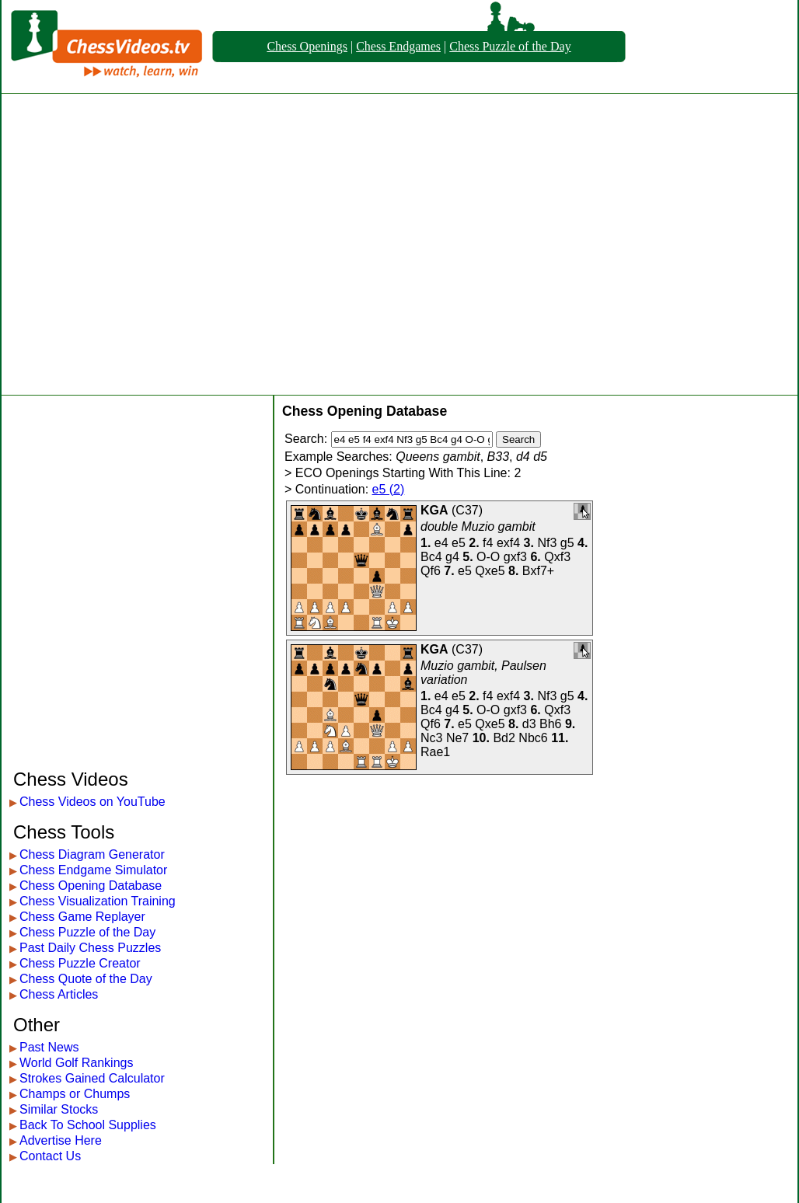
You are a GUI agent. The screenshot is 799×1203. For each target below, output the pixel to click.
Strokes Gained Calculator (92, 1078)
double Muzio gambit (478, 526)
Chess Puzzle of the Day (509, 46)
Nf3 (547, 542)
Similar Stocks (58, 1109)
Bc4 (431, 556)
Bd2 (504, 737)
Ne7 (457, 737)
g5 (567, 542)
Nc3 (431, 737)
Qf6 (430, 570)
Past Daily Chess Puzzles (90, 947)
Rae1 (435, 751)
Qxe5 (489, 570)
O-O (488, 556)
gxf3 (515, 556)
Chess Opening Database (90, 885)
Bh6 (550, 724)
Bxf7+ (538, 570)
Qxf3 (557, 556)
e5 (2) (388, 489)
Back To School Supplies (87, 1125)
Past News (49, 1047)
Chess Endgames (398, 46)
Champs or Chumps (74, 1093)
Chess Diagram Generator (92, 854)
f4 (488, 542)
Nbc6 (532, 737)
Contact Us (50, 1156)
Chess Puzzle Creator (80, 963)
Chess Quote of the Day (85, 978)
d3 (529, 724)
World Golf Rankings (76, 1062)
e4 (441, 542)
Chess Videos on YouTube (92, 801)
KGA (434, 510)
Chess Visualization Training (97, 901)
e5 (459, 542)
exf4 (508, 542)
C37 (466, 510)
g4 (452, 556)
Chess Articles (58, 994)
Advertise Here (60, 1140)
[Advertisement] (145, 244)
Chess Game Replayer (82, 916)
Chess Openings (307, 46)
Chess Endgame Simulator (93, 870)
